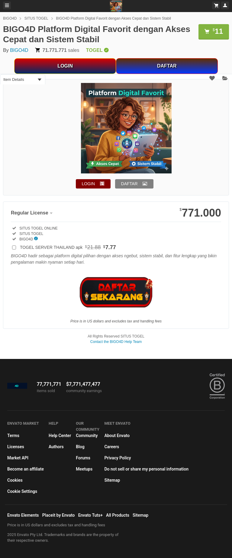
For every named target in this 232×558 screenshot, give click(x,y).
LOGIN (65, 65)
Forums (83, 457)
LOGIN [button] (88, 183)
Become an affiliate (25, 469)
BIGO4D (10, 18)
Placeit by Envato (58, 515)
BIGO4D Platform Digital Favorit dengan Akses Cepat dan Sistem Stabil (113, 18)
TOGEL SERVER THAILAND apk (68, 247)
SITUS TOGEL (36, 18)
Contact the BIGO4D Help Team (116, 342)
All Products (117, 515)
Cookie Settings (22, 491)
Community (87, 435)
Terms (13, 435)
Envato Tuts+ (90, 515)
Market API (17, 457)
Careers (111, 446)
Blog (80, 446)
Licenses (15, 446)
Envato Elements (23, 515)
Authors (56, 446)
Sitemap (112, 480)
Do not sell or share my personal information (146, 469)
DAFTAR (167, 65)
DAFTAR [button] (129, 183)
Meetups (84, 469)
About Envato (117, 435)
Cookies (15, 480)
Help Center (60, 435)
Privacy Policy (117, 457)
